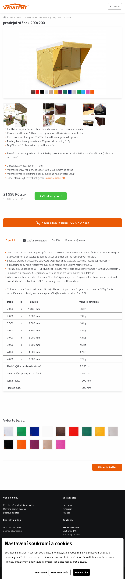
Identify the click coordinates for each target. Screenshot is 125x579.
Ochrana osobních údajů (14, 508)
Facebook (67, 505)
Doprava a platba (11, 512)
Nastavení (41, 572)
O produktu (12, 240)
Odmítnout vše (59, 572)
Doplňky (56, 240)
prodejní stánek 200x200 (60, 17)
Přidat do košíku (107, 467)
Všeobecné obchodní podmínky (18, 505)
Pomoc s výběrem (75, 240)
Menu (117, 6)
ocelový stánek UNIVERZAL (36, 17)
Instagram (67, 508)
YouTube (66, 512)
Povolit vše (81, 572)
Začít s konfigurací (50, 196)
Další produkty (15, 17)
